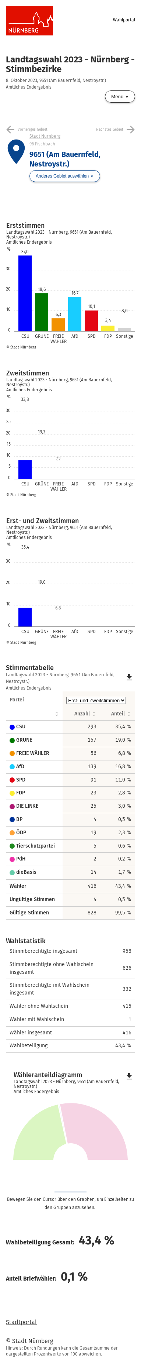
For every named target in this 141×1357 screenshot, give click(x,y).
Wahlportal (124, 20)
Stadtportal (21, 1322)
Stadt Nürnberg (44, 136)
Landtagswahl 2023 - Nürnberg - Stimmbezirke (70, 64)
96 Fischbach (42, 144)
